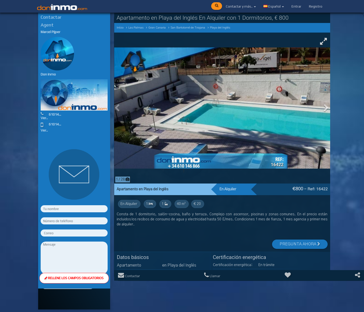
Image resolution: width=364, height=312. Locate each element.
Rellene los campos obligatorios (74, 277)
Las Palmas (135, 27)
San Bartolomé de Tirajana (188, 27)
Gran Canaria (157, 27)
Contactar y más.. (241, 6)
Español (273, 6)
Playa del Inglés (220, 27)
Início (120, 27)
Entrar (296, 6)
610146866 (58, 114)
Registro (315, 6)
